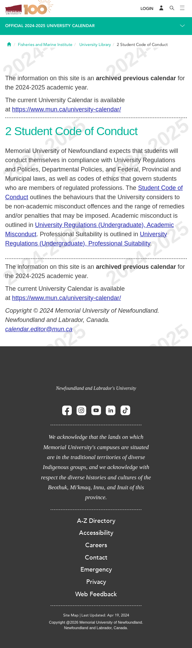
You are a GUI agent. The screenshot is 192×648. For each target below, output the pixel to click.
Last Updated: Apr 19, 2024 (105, 615)
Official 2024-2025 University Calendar (50, 25)
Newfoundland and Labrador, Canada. (96, 628)
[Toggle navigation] (182, 8)
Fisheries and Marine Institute (45, 44)
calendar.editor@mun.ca (38, 329)
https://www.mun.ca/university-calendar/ (66, 109)
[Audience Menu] (161, 8)
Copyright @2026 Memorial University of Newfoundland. (96, 622)
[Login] (147, 8)
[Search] (172, 8)
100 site (39, 8)
